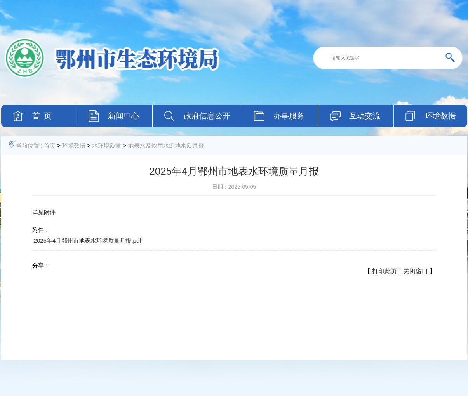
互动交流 (364, 115)
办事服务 (288, 115)
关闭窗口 (415, 271)
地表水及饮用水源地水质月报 (166, 145)
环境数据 (73, 145)
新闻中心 (123, 115)
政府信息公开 (207, 115)
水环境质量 (106, 145)
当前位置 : (29, 145)
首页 (50, 145)
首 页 (42, 115)
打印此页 (384, 271)
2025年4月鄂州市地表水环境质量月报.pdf (87, 240)
